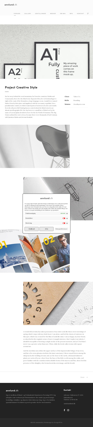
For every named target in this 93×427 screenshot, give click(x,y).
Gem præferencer (61, 229)
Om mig (63, 13)
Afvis (46, 229)
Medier (53, 13)
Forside (17, 13)
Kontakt (80, 13)
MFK (71, 13)
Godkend (32, 229)
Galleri (27, 13)
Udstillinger (40, 13)
